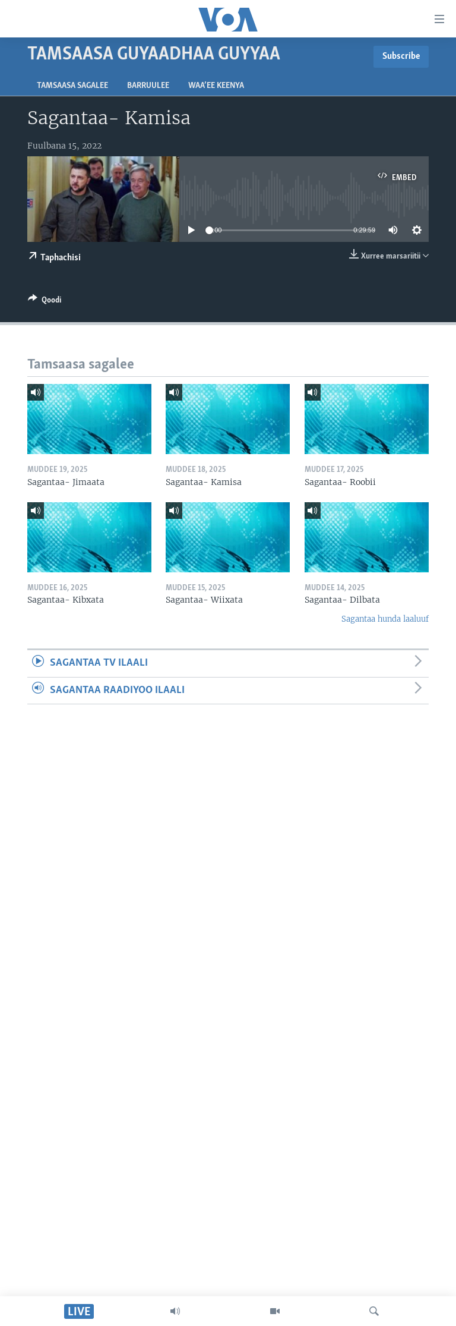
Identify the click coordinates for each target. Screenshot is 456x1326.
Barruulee (148, 85)
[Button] (44, 302)
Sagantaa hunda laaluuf (385, 619)
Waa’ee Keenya (216, 85)
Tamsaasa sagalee (72, 85)
